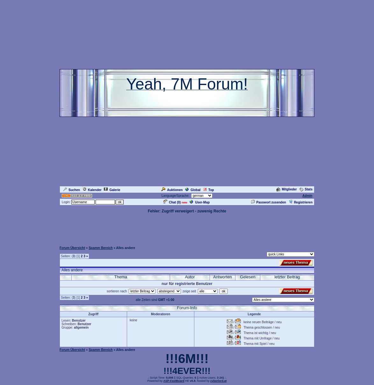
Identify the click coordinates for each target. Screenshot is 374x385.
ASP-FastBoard (173, 380)
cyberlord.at (218, 380)
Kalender (92, 190)
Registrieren (301, 202)
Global (192, 190)
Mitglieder (287, 189)
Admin (307, 195)
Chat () (172, 202)
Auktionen (172, 190)
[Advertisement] (187, 228)
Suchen (71, 190)
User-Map (200, 202)
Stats (306, 189)
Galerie (112, 190)
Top (208, 190)
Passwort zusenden (268, 202)
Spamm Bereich (101, 248)
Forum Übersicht (72, 248)
